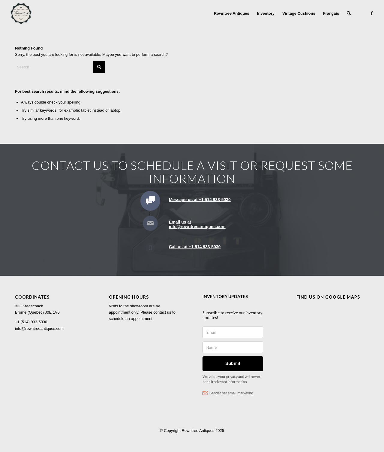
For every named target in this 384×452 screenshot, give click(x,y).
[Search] (349, 13)
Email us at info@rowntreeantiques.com (197, 224)
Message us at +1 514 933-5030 (200, 199)
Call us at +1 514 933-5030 (194, 246)
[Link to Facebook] (371, 13)
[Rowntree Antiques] (21, 13)
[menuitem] (231, 13)
